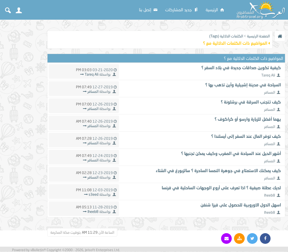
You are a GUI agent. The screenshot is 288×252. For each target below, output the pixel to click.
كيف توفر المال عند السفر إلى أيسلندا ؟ (246, 136)
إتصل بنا (148, 9)
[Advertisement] (22, 107)
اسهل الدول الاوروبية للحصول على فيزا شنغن (241, 204)
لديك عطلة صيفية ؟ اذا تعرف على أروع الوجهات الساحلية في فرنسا (221, 187)
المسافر (269, 92)
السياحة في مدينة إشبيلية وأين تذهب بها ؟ (243, 84)
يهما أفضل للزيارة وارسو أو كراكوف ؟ (248, 119)
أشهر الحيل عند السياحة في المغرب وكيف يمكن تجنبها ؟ (231, 153)
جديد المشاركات (182, 9)
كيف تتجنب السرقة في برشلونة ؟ (251, 101)
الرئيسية (215, 9)
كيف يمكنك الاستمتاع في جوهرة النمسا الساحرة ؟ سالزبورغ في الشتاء (218, 170)
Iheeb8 (269, 195)
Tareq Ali (268, 75)
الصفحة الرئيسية (258, 36)
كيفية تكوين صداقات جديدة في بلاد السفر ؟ (241, 67)
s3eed (93, 194)
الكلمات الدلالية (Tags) (226, 36)
